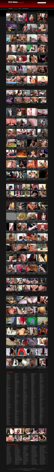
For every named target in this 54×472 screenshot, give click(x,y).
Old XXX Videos (42, 460)
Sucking (41, 390)
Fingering (10, 64)
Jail (23, 405)
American (41, 326)
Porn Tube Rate (17, 449)
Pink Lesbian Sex (26, 454)
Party (32, 397)
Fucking (13, 357)
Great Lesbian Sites (18, 462)
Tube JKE (24, 462)
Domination (16, 402)
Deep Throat (17, 395)
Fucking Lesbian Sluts (18, 458)
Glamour (24, 385)
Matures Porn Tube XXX (43, 452)
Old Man (32, 389)
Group (24, 389)
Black (7, 402)
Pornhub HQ (8, 453)
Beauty (21, 117)
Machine (23, 357)
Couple (16, 385)
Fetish (9, 148)
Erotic (16, 407)
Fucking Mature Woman (18, 460)
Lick (23, 419)
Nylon (32, 386)
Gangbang (24, 380)
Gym (24, 390)
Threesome (41, 399)
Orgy (9, 326)
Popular (15, 8)
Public (32, 410)
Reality (32, 413)
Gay (23, 381)
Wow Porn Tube (34, 451)
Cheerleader (8, 424)
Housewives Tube (42, 447)
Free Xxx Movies (34, 453)
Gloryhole (24, 386)
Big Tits (8, 399)
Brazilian (8, 410)
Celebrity (41, 336)
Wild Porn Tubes (9, 460)
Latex (8, 326)
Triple (40, 404)
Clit (15, 375)
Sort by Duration (25, 8)
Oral (32, 390)
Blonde (8, 43)
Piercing (11, 326)
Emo (15, 406)
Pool (32, 403)
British (8, 412)
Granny (24, 388)
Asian (7, 383)
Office (32, 387)
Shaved (23, 43)
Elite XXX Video (34, 450)
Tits (35, 117)
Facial (32, 148)
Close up (21, 263)
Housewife (24, 397)
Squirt (41, 384)
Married (24, 423)
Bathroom (8, 390)
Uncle (40, 407)
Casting (8, 420)
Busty (32, 64)
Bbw (7, 391)
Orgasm (13, 43)
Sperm (41, 382)
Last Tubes (8, 452)
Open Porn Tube (25, 461)
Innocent (24, 401)
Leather (24, 416)
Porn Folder (25, 463)
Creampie (16, 386)
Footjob (24, 374)
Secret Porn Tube (34, 459)
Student (41, 389)
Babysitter (8, 387)
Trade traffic (33, 468)
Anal (39, 242)
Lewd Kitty (24, 451)
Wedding (41, 416)
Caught (8, 421)
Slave (40, 376)
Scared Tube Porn (34, 447)
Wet (40, 417)
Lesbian (45, 64)
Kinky (24, 409)
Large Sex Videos (42, 463)
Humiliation (25, 399)
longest (19, 105)
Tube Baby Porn (17, 455)
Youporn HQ (8, 462)
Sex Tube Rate (17, 452)
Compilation (17, 382)
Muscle (32, 382)
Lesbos (24, 450)
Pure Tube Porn (17, 450)
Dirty (12, 211)
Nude (32, 385)
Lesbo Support (25, 449)
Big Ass (8, 394)
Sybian (32, 43)
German (10, 357)
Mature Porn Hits (25, 453)
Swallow (41, 391)
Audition (8, 385)
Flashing (16, 423)
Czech (16, 392)
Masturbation (10, 43)
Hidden (24, 394)
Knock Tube (17, 448)
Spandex (41, 380)
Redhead (12, 242)
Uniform (41, 408)
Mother (32, 381)
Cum (15, 388)
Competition (17, 381)
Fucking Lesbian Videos (18, 459)
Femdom (16, 416)
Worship (41, 421)
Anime (8, 380)
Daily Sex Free (42, 464)
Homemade (44, 326)
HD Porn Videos (42, 461)
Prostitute (32, 409)
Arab (11, 357)
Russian (32, 418)
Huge (24, 398)
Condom (16, 383)
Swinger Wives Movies (35, 464)
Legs (24, 417)
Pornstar (33, 211)
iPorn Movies (33, 449)
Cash (7, 419)
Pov (32, 405)
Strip (19, 169)
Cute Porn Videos (34, 462)
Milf (18, 117)
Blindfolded (8, 404)
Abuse (30, 470)
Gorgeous (24, 387)
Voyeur (41, 414)
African (8, 376)
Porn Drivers (8, 455)
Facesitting (16, 411)
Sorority (41, 379)
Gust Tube (16, 446)
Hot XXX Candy (34, 454)
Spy (40, 383)
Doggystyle (44, 43)
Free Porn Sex (25, 459)
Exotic (16, 409)
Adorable (8, 375)
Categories (10, 8)
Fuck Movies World (43, 458)
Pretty (32, 407)
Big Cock (14, 117)
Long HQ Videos (34, 463)
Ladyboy (24, 414)
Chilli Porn (24, 464)
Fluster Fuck (8, 451)
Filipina (16, 418)
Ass (42, 169)
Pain (32, 394)
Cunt (15, 390)
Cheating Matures (42, 449)
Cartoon (8, 418)
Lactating (24, 413)
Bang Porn (8, 449)
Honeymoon (25, 396)
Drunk (16, 404)
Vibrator (41, 411)
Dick (15, 397)
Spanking (41, 381)
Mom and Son (42, 450)
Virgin (40, 413)
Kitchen (24, 411)
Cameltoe (8, 417)
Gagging (24, 379)
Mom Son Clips (42, 456)
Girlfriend (24, 384)
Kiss (12, 326)
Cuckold (16, 387)
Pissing (11, 148)
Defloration (16, 396)
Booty (7, 409)
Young (41, 423)
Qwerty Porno (9, 456)
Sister (40, 374)
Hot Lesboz (16, 463)
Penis (32, 398)
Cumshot (42, 305)
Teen (18, 43)
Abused (8, 374)
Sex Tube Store (17, 453)
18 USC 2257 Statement (26, 470)
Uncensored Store (9, 458)
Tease (41, 396)
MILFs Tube (41, 448)
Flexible (16, 424)
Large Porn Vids (34, 460)
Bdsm (39, 64)
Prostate (32, 408)
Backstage (8, 388)
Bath (7, 389)
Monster (32, 380)
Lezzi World (25, 452)
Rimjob (32, 417)
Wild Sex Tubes (9, 461)
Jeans (24, 407)
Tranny (41, 403)
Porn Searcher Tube (35, 455)
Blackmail (8, 403)
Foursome (24, 376)
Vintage (41, 412)
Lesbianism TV (17, 464)
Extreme (16, 410)
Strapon (41, 386)
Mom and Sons (42, 454)
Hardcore (34, 148)
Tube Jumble (9, 457)
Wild (40, 420)
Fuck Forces (8, 454)
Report (7, 20)
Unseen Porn (9, 459)
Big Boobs (8, 395)
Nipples (32, 384)
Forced (24, 375)
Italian (24, 404)
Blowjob (10, 117)
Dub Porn (8, 450)
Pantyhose (33, 396)
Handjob (24, 392)
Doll (15, 401)
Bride (7, 411)
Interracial (12, 117)
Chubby (16, 373)
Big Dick (8, 398)
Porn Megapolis (25, 455)
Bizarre (8, 401)
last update (13, 105)
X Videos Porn (25, 458)
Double (16, 403)
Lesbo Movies (25, 448)
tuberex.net (33, 458)
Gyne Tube (16, 447)
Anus (7, 381)
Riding (44, 117)
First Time (16, 420)
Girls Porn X (25, 456)
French (24, 377)
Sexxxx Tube (33, 457)
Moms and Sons (42, 457)
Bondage (24, 336)
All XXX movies (9, 446)
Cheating (8, 423)
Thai (40, 398)
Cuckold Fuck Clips (43, 446)
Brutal (7, 414)
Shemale (32, 424)
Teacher (41, 395)
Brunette (8, 64)
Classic (16, 374)
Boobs (8, 408)
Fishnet (14, 242)
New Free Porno (42, 462)
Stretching (41, 387)
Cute (15, 391)
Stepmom (41, 385)
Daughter (16, 394)
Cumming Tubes (17, 456)
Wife (40, 419)
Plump (32, 402)
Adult (7, 464)
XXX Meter (13, 2)
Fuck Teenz (16, 461)
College (16, 380)
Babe (39, 43)
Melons (32, 375)
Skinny (14, 43)
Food (24, 373)
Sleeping (41, 377)
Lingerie (12, 169)
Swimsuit (41, 392)
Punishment (33, 411)
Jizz (23, 408)
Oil (31, 388)
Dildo (24, 64)
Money (32, 379)
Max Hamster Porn (34, 446)
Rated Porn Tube (17, 451)
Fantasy (16, 414)
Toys (30, 43)
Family (16, 413)
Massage (24, 424)
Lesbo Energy (25, 447)
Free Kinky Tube (34, 452)
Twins (40, 405)
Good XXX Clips (42, 459)
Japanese (24, 406)
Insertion (24, 402)
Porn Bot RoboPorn (34, 456)
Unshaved (41, 409)
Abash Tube (8, 463)
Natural (32, 383)
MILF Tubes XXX (42, 451)
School (32, 419)
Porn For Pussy (25, 457)
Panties (32, 395)
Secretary (32, 421)
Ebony (16, 405)
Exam (16, 408)
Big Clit (8, 396)
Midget (32, 376)
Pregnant (32, 406)
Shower (41, 373)
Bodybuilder (8, 407)
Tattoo (41, 394)
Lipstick (24, 421)
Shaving (32, 423)
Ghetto (24, 383)
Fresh (20, 8)
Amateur (29, 43)
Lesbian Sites (25, 446)
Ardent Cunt (8, 448)
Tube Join (8, 447)
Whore (41, 418)
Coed (16, 379)
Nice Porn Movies (34, 461)
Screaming (33, 420)
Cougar (16, 384)
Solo (12, 148)
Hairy (24, 391)
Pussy (21, 43)
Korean (24, 412)
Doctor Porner (34, 448)
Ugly (40, 406)
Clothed (16, 377)
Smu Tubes (16, 454)
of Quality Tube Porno (21, 2)
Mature (39, 326)
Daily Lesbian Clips (18, 457)
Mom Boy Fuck (42, 455)
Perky (32, 399)
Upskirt (41, 410)
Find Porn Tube (25, 460)
